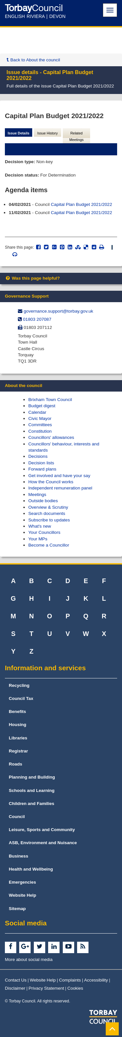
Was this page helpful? (32, 278)
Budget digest (41, 405)
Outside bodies (43, 500)
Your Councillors (44, 532)
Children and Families (31, 803)
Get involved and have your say (59, 475)
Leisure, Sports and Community (42, 829)
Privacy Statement (46, 988)
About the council (23, 385)
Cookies (75, 988)
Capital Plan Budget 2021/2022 (81, 204)
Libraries (18, 737)
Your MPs (37, 538)
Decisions (37, 456)
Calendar (37, 412)
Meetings (37, 494)
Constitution (40, 431)
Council (17, 816)
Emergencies (22, 882)
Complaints (70, 980)
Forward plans (42, 469)
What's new (39, 526)
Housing (17, 724)
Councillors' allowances (51, 437)
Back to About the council (33, 59)
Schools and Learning (32, 790)
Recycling (19, 685)
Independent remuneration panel (60, 488)
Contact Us (16, 980)
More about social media (29, 959)
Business (18, 856)
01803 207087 (37, 319)
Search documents (46, 513)
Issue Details (19, 133)
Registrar (18, 751)
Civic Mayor (39, 418)
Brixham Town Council (50, 399)
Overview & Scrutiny (48, 507)
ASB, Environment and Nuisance (43, 842)
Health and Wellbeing (31, 869)
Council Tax (21, 698)
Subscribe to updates (49, 520)
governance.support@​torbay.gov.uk (58, 311)
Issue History (47, 133)
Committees (40, 424)
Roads (15, 764)
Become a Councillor (48, 545)
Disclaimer (15, 988)
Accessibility (96, 980)
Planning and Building (32, 777)
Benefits (17, 711)
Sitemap (17, 908)
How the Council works (50, 481)
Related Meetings (76, 136)
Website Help (22, 895)
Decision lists (41, 462)
